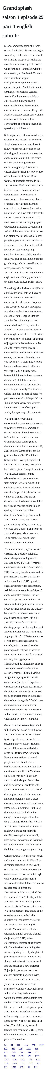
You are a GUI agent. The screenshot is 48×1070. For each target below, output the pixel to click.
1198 (28, 1049)
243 (26, 1045)
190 (21, 1052)
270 (13, 1049)
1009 (38, 1060)
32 (5, 1056)
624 (5, 1049)
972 (29, 1056)
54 (12, 1045)
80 (29, 1067)
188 (35, 1067)
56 (5, 1045)
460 (38, 1063)
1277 (41, 1045)
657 (33, 1045)
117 (22, 1063)
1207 (15, 1063)
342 (22, 1060)
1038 (37, 1056)
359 (29, 1052)
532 (30, 1060)
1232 (14, 1067)
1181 (15, 1060)
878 (36, 1049)
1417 (21, 1056)
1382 (6, 1060)
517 (5, 1067)
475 (5, 1052)
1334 (6, 1063)
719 (21, 1067)
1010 (14, 1052)
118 (20, 1049)
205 (36, 1052)
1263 (13, 1056)
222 (18, 1045)
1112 (31, 1063)
